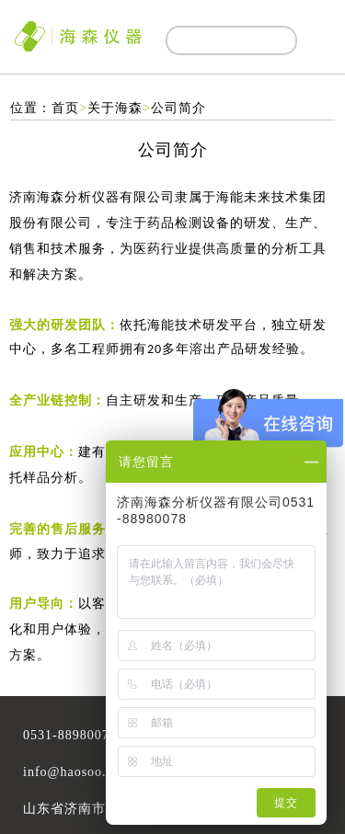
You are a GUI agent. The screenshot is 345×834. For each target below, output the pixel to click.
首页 (65, 108)
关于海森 (115, 108)
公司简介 (178, 108)
